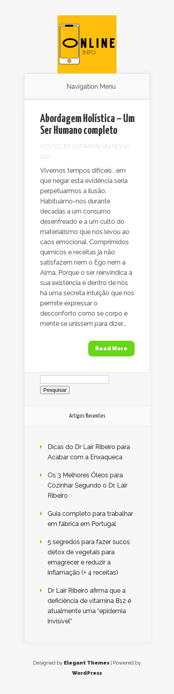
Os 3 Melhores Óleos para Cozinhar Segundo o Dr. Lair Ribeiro (88, 485)
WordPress (87, 673)
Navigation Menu (91, 87)
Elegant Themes (86, 663)
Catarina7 (86, 146)
